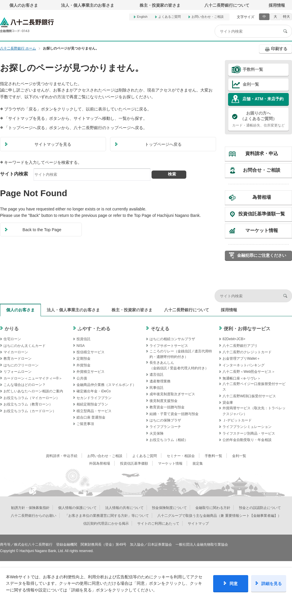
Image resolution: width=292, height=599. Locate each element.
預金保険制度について (169, 508)
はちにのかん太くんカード (25, 346)
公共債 (82, 378)
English (142, 16)
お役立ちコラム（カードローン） (30, 411)
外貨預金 (84, 365)
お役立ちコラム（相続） (169, 440)
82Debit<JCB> (234, 339)
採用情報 (277, 5)
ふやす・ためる (94, 328)
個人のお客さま (23, 5)
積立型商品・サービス (94, 411)
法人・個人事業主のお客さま (87, 5)
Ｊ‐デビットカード (237, 420)
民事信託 (157, 388)
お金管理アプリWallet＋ (241, 358)
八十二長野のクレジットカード (247, 352)
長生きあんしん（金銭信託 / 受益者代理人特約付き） (179, 365)
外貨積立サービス (91, 372)
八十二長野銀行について (226, 5)
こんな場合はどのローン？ (25, 385)
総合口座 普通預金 (91, 417)
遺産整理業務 (160, 381)
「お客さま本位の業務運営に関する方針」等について (107, 516)
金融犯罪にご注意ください (261, 255)
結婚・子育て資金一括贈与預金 (174, 414)
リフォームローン (18, 372)
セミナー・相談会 (181, 456)
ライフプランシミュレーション (247, 427)
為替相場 (261, 197)
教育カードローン (18, 358)
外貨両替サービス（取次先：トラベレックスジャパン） (254, 411)
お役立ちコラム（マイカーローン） (32, 398)
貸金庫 (228, 402)
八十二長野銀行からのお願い (33, 516)
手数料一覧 (253, 69)
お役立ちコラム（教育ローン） (28, 404)
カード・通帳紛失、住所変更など (258, 118)
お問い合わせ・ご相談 (208, 16)
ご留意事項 (85, 424)
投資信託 (84, 339)
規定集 (197, 463)
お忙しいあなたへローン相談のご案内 (33, 391)
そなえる (160, 328)
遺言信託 (157, 375)
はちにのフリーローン (21, 365)
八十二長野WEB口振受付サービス (249, 396)
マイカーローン (16, 352)
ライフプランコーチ (165, 427)
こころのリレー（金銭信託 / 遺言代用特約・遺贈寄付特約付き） (181, 354)
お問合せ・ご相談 (261, 170)
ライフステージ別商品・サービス (249, 433)
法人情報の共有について (124, 508)
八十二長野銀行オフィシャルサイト (27, 25)
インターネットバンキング (244, 365)
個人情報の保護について (77, 508)
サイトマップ (198, 523)
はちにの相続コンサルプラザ (172, 339)
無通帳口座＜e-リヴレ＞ (242, 378)
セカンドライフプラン (94, 398)
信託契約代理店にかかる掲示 (106, 523)
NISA (81, 346)
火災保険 (157, 433)
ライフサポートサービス (169, 346)
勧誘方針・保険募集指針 (30, 508)
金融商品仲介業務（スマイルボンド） (106, 385)
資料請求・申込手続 (61, 456)
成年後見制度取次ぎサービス (172, 394)
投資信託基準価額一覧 (261, 213)
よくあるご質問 (169, 16)
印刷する (279, 48)
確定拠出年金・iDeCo (94, 391)
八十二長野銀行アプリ (240, 346)
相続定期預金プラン (92, 404)
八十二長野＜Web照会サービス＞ (249, 372)
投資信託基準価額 (134, 463)
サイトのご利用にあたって (158, 523)
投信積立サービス (91, 352)
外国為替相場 (99, 463)
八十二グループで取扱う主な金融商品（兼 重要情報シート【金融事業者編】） (219, 516)
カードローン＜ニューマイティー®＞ (33, 378)
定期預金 (84, 358)
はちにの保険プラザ (165, 420)
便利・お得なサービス (247, 328)
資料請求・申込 (261, 153)
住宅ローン (12, 339)
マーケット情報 (261, 230)
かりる (12, 328)
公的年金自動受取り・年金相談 (247, 440)
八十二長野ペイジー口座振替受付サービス (254, 386)
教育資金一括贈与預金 (167, 407)
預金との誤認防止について (260, 508)
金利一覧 (251, 84)
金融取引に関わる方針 (212, 508)
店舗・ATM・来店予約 (263, 98)
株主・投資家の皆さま (160, 5)
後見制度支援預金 (164, 401)
